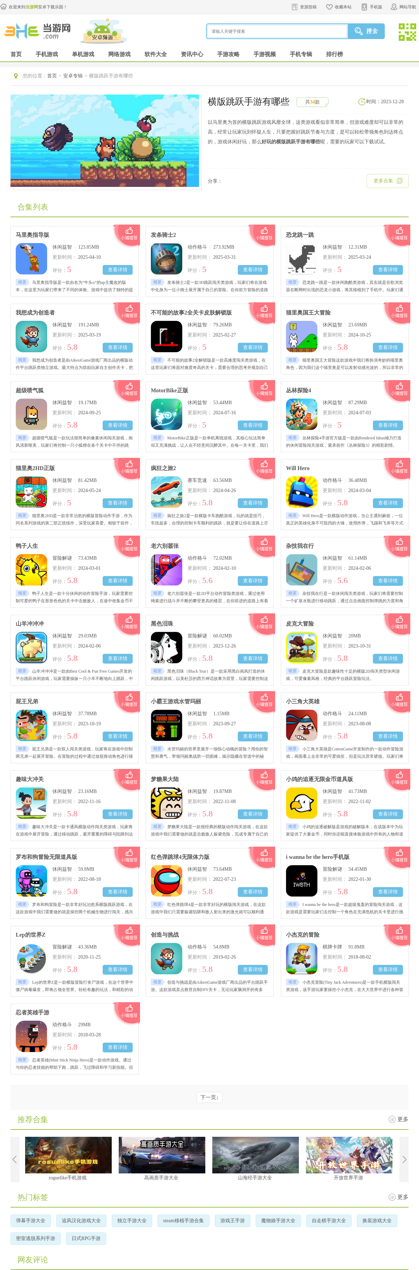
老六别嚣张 (165, 546)
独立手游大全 (132, 1220)
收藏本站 (343, 7)
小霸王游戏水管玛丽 (176, 701)
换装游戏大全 (377, 1220)
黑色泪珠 (162, 624)
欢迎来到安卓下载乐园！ (38, 7)
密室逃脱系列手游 (35, 1238)
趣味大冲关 (30, 779)
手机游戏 (47, 54)
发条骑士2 (163, 235)
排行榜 (334, 54)
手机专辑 (301, 54)
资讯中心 (192, 54)
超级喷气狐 (30, 390)
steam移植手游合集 (183, 1220)
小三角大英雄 (302, 701)
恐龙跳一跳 (300, 235)
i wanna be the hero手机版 (318, 857)
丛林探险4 (298, 390)
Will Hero (297, 468)
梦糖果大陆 (165, 779)
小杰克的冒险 (302, 935)
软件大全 (156, 54)
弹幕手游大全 (30, 1220)
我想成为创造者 (35, 313)
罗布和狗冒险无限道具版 (46, 857)
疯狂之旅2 (163, 468)
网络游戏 (119, 54)
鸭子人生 (27, 546)
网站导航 (407, 7)
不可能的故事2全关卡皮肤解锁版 (191, 313)
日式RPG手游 (86, 1238)
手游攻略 (228, 54)
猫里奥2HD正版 (35, 468)
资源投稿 (308, 7)
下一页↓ (209, 1097)
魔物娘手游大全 (278, 1220)
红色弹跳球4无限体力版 (180, 857)
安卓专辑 (73, 75)
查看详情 (117, 269)
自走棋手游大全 (329, 1220)
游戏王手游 (232, 1220)
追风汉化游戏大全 (81, 1220)
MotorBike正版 (169, 390)
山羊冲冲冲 (30, 624)
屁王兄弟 (27, 701)
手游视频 (264, 54)
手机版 (376, 7)
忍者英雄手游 (32, 1012)
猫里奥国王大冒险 (308, 313)
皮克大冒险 (300, 624)
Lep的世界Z (30, 935)
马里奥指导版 (32, 235)
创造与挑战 (165, 935)
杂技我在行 (300, 546)
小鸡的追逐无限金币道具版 (319, 779)
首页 (16, 54)
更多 (403, 1119)
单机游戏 (83, 54)
